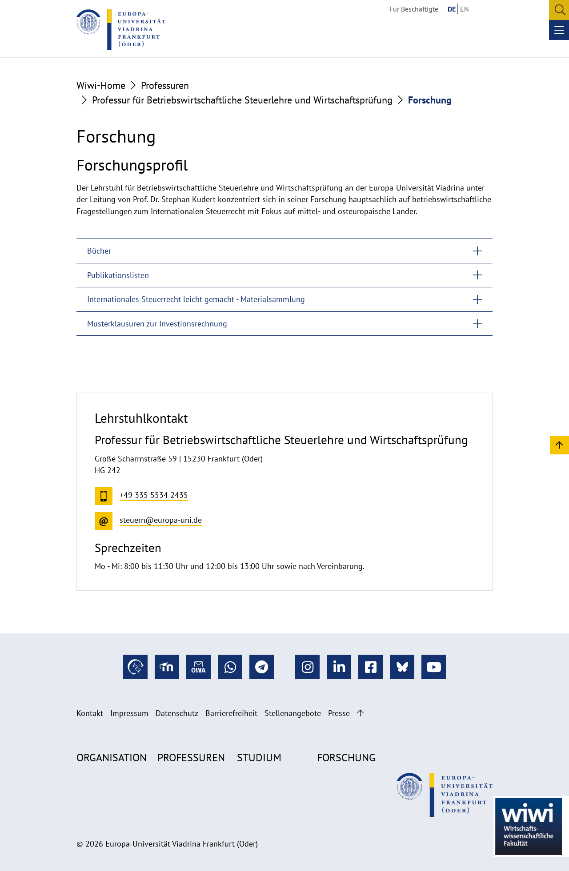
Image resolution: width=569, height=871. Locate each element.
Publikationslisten (118, 275)
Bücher (99, 251)
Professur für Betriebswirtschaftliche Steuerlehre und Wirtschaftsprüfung (242, 100)
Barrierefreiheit (231, 713)
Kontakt (89, 713)
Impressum (129, 713)
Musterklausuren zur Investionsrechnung (157, 323)
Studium (259, 757)
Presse (339, 713)
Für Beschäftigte (413, 8)
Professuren (165, 85)
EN (464, 8)
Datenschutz (177, 713)
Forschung (346, 757)
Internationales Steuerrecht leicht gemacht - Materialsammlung (196, 299)
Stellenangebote (292, 713)
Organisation (111, 757)
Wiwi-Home (100, 85)
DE (452, 8)
